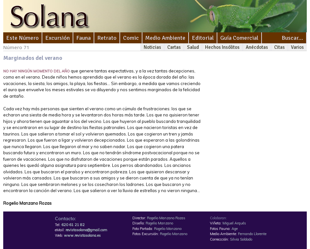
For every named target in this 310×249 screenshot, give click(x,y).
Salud (193, 47)
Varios (297, 47)
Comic (131, 37)
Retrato (107, 37)
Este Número (22, 37)
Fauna (83, 37)
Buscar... (292, 37)
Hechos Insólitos (222, 47)
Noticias (152, 47)
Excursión (57, 37)
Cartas (174, 47)
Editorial (203, 37)
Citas (279, 47)
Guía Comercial (239, 37)
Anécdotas (257, 47)
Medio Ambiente (165, 37)
